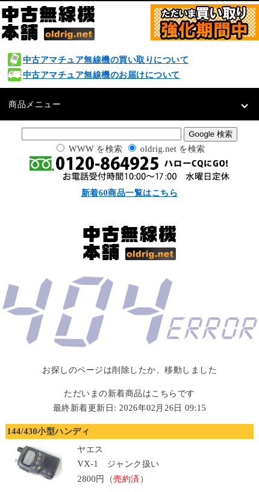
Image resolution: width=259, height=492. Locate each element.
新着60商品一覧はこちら (129, 193)
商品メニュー (34, 104)
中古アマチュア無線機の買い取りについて (106, 59)
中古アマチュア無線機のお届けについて (101, 74)
